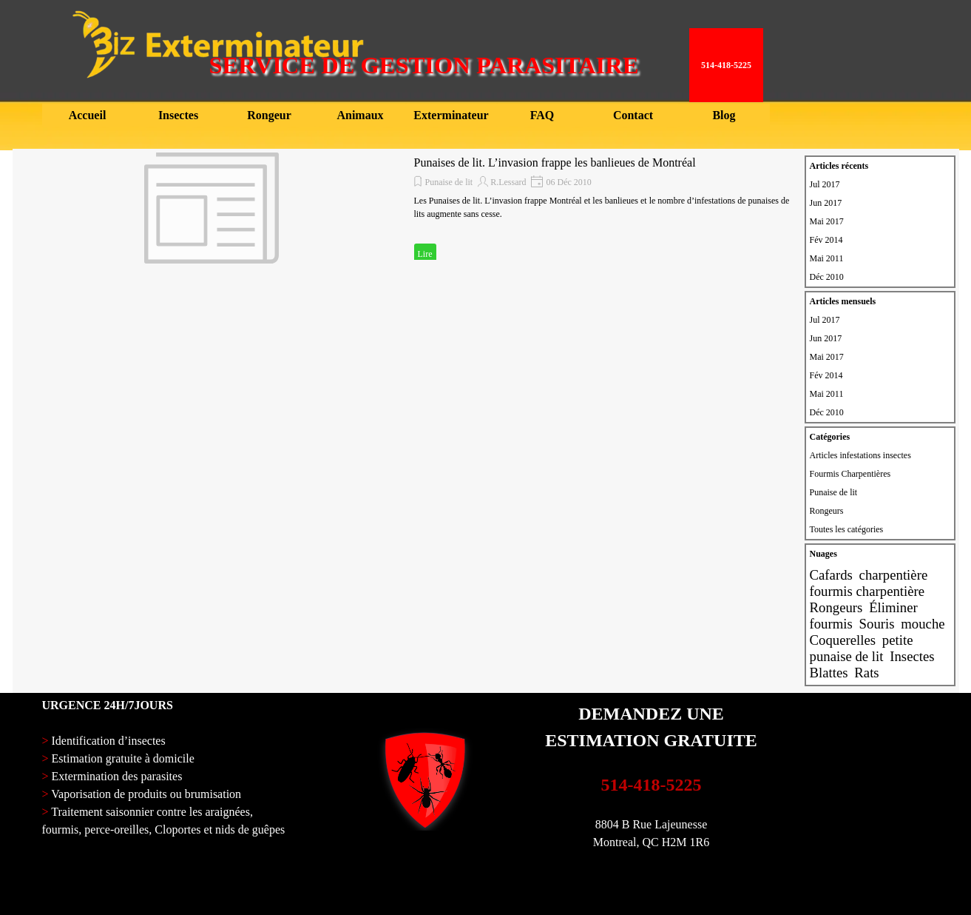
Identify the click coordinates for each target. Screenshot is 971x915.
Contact (633, 115)
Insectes (912, 656)
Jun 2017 (826, 203)
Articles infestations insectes (860, 455)
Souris (877, 623)
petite (897, 640)
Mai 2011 (827, 258)
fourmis (831, 623)
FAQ (542, 115)
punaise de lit (847, 656)
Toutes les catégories (847, 529)
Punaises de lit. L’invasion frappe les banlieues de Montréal (555, 162)
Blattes (829, 672)
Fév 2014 (826, 240)
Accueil (87, 115)
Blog (723, 115)
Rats (866, 672)
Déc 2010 (827, 277)
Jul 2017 (825, 184)
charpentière (893, 575)
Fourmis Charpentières (850, 474)
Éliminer (893, 607)
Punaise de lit (449, 182)
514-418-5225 (651, 784)
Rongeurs (827, 511)
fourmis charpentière (867, 591)
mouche (922, 623)
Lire (425, 254)
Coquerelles (843, 640)
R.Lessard (508, 182)
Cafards (831, 575)
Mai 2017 (827, 221)
